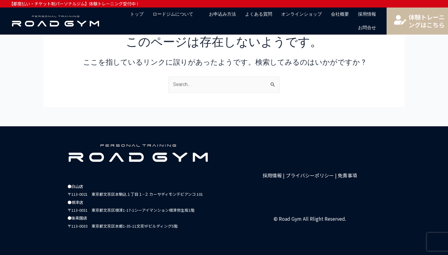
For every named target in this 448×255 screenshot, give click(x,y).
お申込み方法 (222, 14)
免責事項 (347, 175)
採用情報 (367, 14)
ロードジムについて (176, 14)
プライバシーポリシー (310, 175)
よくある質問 (258, 14)
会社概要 (340, 14)
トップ (137, 14)
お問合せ (367, 27)
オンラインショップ (301, 14)
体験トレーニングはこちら (427, 21)
